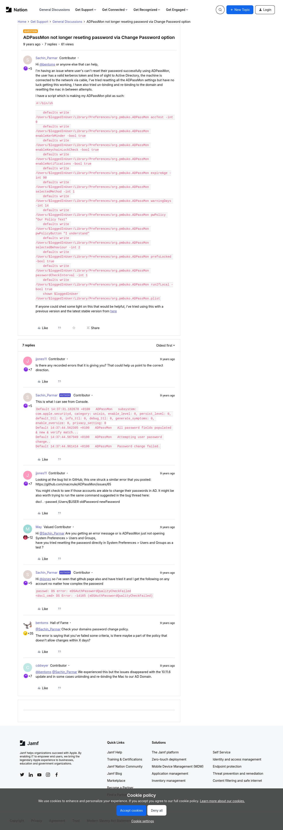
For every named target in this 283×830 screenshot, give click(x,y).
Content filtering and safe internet (237, 780)
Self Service (222, 752)
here (113, 311)
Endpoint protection (227, 766)
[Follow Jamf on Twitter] (22, 774)
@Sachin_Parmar (52, 533)
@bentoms (47, 64)
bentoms (42, 623)
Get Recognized (147, 10)
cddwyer (42, 665)
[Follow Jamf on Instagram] (48, 774)
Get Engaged (177, 10)
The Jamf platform (165, 752)
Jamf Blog (114, 773)
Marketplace (116, 780)
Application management (170, 773)
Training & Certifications (124, 759)
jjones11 (41, 359)
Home (22, 21)
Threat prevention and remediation (238, 773)
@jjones (45, 579)
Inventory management (168, 780)
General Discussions (54, 10)
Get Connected (115, 10)
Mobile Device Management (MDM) (178, 766)
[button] (239, 9)
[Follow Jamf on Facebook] (56, 774)
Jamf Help (114, 752)
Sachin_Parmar (46, 58)
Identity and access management (237, 759)
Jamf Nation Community (125, 766)
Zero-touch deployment (169, 759)
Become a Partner (120, 787)
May (39, 527)
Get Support (86, 10)
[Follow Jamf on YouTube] (39, 774)
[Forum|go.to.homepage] (16, 9)
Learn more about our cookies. (222, 801)
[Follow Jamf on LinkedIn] (31, 774)
